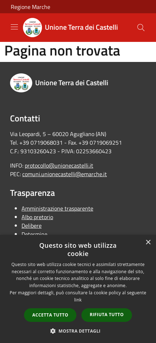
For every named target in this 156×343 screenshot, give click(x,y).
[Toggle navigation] (14, 27)
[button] (78, 330)
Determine (34, 234)
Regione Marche (30, 7)
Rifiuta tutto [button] (107, 314)
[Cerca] (141, 27)
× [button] (148, 242)
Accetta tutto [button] (50, 315)
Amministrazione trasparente (57, 208)
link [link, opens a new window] (78, 300)
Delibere (32, 225)
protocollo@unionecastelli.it (59, 165)
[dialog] (78, 289)
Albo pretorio (37, 217)
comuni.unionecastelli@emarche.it (64, 174)
